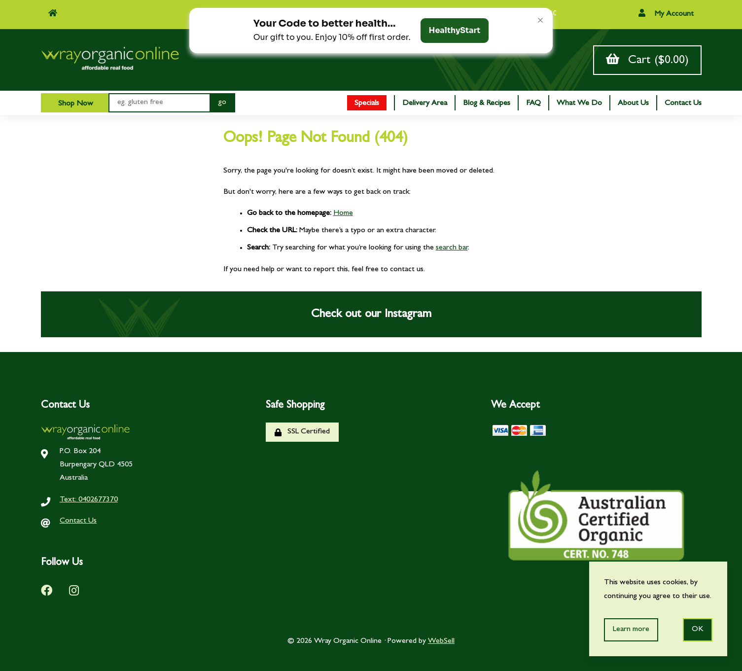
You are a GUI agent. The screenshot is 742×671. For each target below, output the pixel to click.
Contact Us (683, 103)
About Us (633, 103)
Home (343, 213)
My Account (666, 13)
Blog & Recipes (486, 103)
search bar (452, 248)
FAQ (533, 103)
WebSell (441, 641)
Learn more (631, 630)
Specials (366, 103)
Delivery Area (424, 103)
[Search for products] (159, 102)
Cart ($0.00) (647, 60)
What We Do (579, 103)
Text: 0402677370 (89, 500)
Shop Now (74, 104)
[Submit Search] (222, 102)
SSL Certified (302, 432)
